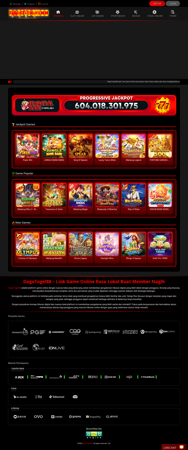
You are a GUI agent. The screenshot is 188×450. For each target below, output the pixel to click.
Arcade (136, 13)
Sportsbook (118, 13)
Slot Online (77, 13)
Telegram (29, 4)
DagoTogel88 (15, 288)
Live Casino (97, 13)
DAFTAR (157, 3)
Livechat (43, 4)
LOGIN (173, 3)
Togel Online (154, 13)
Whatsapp (15, 4)
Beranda (58, 13)
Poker (173, 13)
